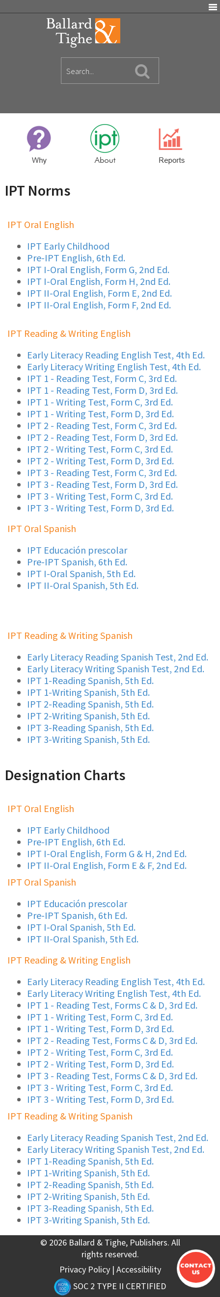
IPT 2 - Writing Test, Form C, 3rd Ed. (100, 449)
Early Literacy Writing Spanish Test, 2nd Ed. (115, 668)
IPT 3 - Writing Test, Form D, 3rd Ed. (100, 508)
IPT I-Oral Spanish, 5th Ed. (81, 573)
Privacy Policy (84, 1269)
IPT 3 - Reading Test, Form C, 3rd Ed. (102, 472)
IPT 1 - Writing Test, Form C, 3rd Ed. (100, 402)
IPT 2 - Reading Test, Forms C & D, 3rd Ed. (112, 1040)
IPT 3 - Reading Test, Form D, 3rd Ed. (102, 484)
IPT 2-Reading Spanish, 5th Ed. (90, 704)
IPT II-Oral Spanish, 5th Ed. (82, 585)
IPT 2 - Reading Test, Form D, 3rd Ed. (102, 437)
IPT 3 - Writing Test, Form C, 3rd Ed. (100, 496)
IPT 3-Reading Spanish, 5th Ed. (90, 727)
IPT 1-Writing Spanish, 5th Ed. (88, 692)
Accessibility (138, 1269)
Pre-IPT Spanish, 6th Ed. (77, 562)
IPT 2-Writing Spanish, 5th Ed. (88, 716)
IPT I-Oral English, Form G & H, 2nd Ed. (107, 853)
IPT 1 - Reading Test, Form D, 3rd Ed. (102, 390)
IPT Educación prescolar (77, 550)
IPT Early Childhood (68, 246)
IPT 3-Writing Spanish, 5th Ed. (88, 739)
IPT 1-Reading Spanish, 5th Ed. (90, 680)
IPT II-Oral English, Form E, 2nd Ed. (99, 293)
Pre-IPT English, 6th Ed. (76, 258)
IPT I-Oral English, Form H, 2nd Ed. (98, 281)
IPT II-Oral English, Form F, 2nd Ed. (99, 305)
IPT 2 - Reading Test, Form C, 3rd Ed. (102, 425)
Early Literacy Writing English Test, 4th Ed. (114, 366)
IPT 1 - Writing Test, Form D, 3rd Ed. (100, 413)
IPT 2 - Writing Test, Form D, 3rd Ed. (100, 461)
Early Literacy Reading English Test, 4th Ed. (116, 355)
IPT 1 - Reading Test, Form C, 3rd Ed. (102, 378)
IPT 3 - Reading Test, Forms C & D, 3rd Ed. (112, 1075)
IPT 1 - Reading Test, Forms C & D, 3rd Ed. (112, 1005)
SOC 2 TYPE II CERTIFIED (110, 1286)
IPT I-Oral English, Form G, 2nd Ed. (98, 269)
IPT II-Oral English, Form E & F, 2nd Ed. (107, 865)
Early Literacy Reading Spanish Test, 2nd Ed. (117, 657)
